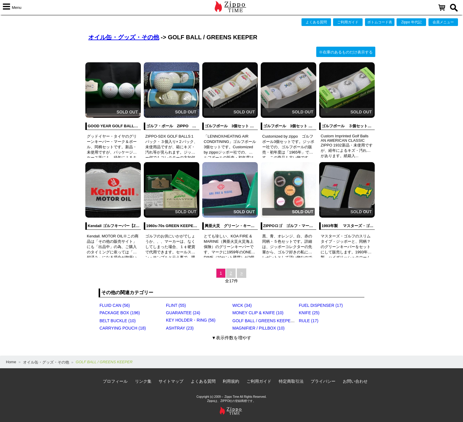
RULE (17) (308, 320)
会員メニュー (443, 22)
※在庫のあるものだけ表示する (346, 52)
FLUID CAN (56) (115, 305)
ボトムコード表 (379, 22)
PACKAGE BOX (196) (120, 312)
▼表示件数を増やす (232, 337)
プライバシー (323, 381)
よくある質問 (316, 22)
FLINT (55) (176, 305)
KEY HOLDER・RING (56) (191, 320)
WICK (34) (242, 305)
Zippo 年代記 (411, 22)
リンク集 (143, 381)
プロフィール (115, 381)
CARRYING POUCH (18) (123, 328)
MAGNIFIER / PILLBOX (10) (258, 328)
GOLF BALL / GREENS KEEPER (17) (267, 320)
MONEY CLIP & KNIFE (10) (257, 312)
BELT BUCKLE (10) (118, 320)
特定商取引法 (291, 381)
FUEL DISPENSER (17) (321, 305)
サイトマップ (171, 381)
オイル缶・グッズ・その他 (123, 37)
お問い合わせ (355, 381)
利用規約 (231, 381)
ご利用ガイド (347, 22)
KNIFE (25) (309, 312)
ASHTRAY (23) (180, 328)
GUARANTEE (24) (183, 312)
